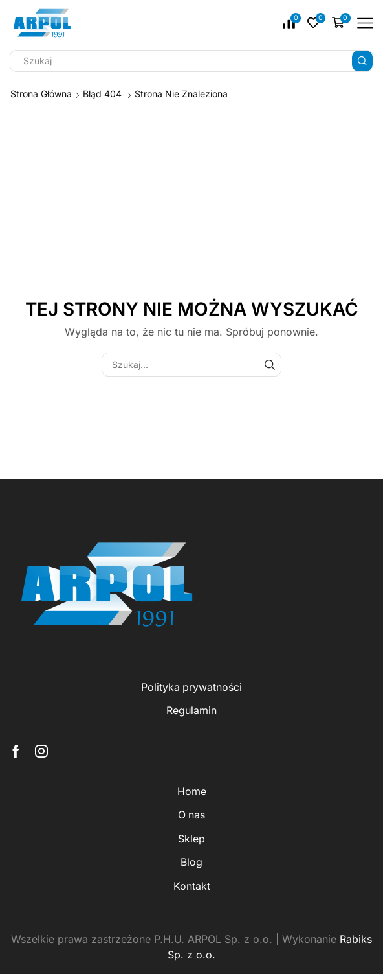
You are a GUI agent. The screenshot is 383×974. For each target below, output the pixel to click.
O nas (191, 815)
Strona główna (41, 93)
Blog (191, 862)
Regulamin (191, 710)
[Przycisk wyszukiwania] (362, 61)
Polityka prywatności (191, 687)
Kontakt (191, 886)
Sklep (191, 839)
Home (191, 791)
